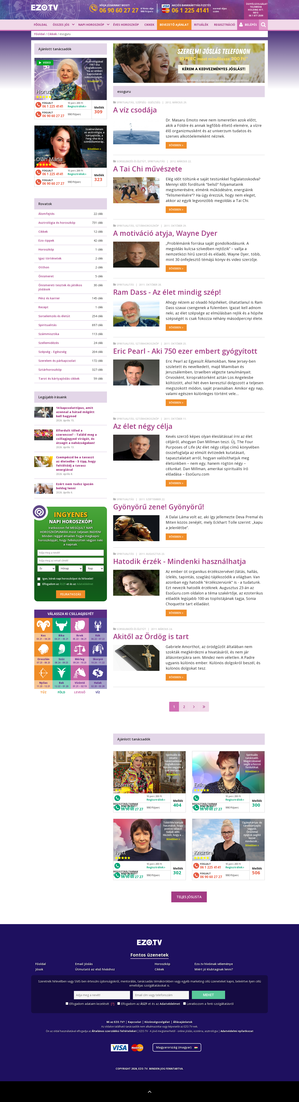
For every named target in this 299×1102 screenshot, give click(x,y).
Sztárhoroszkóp (147, 225)
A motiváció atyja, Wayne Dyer (165, 233)
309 (98, 111)
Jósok (39, 969)
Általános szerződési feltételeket (114, 1031)
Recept (43, 307)
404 (177, 804)
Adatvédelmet (85, 584)
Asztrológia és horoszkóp (56, 223)
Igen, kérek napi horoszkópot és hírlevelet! (65, 578)
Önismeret (46, 276)
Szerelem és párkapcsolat (57, 361)
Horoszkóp (46, 249)
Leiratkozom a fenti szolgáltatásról (210, 1004)
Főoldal (40, 25)
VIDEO (45, 62)
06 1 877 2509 (256, 15)
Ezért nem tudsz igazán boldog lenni (74, 486)
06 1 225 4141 (210, 867)
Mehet (208, 995)
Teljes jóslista (189, 897)
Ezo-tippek (46, 240)
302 (177, 872)
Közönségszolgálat (157, 1022)
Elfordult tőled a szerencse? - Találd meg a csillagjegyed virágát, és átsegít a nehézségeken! (76, 436)
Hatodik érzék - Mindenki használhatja (179, 561)
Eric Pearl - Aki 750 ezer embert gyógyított (185, 351)
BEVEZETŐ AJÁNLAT (174, 25)
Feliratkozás (70, 594)
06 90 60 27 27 (132, 809)
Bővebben (176, 145)
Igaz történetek (49, 258)
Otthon (43, 267)
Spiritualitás (125, 102)
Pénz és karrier (49, 298)
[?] (112, 1004)
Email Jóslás (84, 964)
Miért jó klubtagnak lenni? (214, 969)
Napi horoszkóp (91, 25)
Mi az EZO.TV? (116, 1022)
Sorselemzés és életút (131, 161)
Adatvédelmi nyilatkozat (237, 1031)
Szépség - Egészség (148, 102)
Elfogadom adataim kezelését (91, 1004)
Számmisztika (48, 334)
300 (256, 804)
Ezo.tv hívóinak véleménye (214, 964)
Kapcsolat (134, 1022)
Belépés (248, 25)
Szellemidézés (48, 343)
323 (98, 179)
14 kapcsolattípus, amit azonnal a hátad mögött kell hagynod (75, 412)
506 (256, 872)
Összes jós (61, 25)
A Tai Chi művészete (147, 169)
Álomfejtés (46, 214)
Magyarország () (177, 1047)
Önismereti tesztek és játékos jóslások (60, 287)
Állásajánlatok (182, 1022)
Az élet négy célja (143, 426)
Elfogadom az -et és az (65, 584)
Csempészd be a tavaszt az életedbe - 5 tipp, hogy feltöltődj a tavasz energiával (76, 463)
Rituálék (201, 25)
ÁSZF (63, 584)
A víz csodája (135, 110)
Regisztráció (224, 25)
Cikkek (149, 25)
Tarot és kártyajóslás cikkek (59, 378)
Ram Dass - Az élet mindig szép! (167, 292)
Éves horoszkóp (126, 25)
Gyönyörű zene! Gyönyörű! (158, 506)
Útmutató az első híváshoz (95, 969)
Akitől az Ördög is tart (151, 636)
